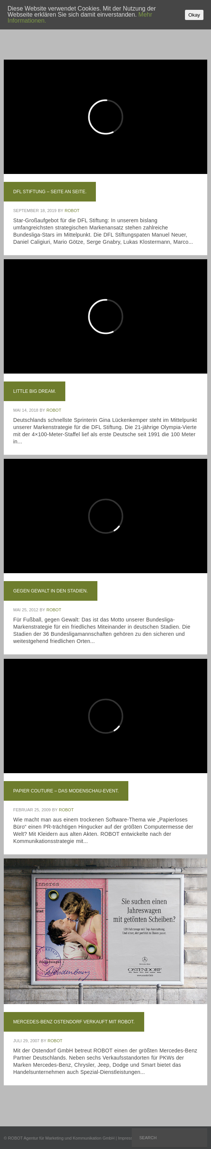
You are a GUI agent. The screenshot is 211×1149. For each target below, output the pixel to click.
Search (148, 1137)
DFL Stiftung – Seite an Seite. (49, 191)
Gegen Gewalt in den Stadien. (50, 591)
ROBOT (72, 210)
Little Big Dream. (34, 391)
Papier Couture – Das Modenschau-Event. (66, 791)
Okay (194, 15)
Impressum (128, 1138)
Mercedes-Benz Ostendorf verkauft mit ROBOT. (74, 1021)
